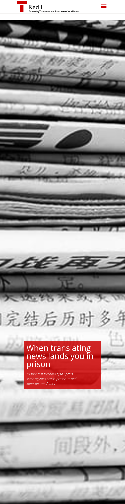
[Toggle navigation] (103, 6)
